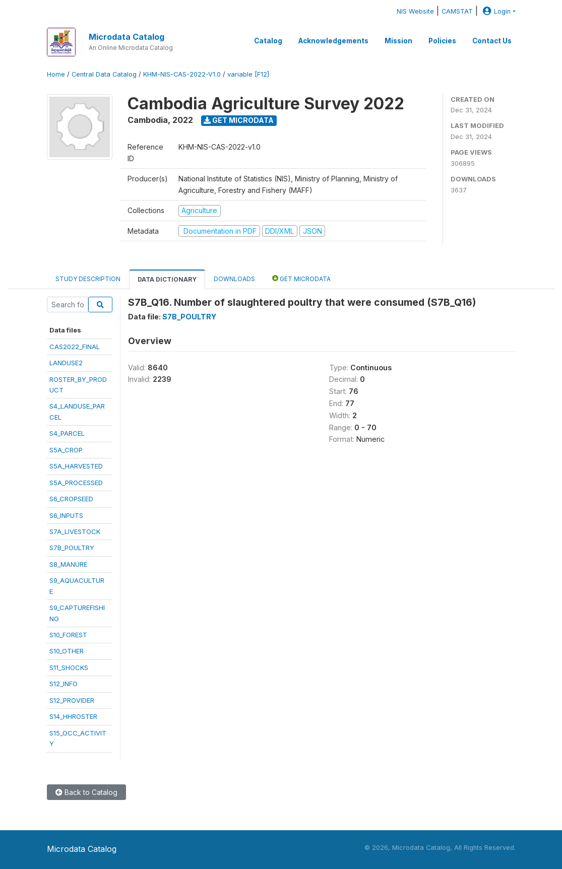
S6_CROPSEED (71, 499)
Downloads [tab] (234, 279)
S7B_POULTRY (71, 548)
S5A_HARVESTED (76, 466)
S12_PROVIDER (71, 700)
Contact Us (492, 41)
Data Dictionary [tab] (167, 279)
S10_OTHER (66, 651)
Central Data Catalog (104, 74)
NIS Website (415, 11)
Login (495, 11)
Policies (442, 41)
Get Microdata (239, 120)
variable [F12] (248, 74)
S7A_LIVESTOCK (74, 531)
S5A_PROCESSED (76, 483)
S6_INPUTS (66, 515)
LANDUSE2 (66, 363)
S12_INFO (63, 684)
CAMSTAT (457, 11)
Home (56, 74)
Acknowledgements (333, 41)
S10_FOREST (68, 635)
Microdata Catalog (126, 37)
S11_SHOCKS (68, 667)
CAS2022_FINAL (74, 347)
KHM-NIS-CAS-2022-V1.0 (182, 74)
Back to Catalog (86, 792)
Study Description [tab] (87, 279)
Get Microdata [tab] (301, 278)
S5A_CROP (66, 450)
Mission (398, 41)
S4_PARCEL (67, 433)
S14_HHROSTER (73, 716)
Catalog (268, 41)
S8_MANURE (68, 564)
